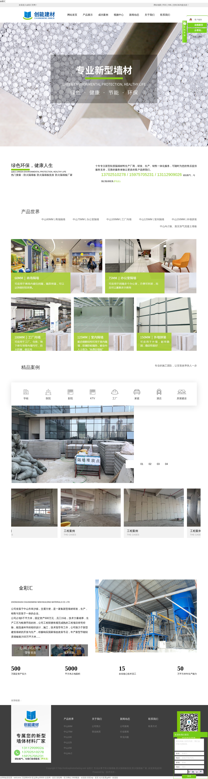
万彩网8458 (26, 778)
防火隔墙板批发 (45, 175)
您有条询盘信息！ (181, 5)
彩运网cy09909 (38, 778)
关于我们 (150, 14)
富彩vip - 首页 (93, 778)
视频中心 (119, 14)
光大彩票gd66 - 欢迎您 (108, 778)
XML (170, 5)
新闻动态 (134, 14)
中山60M (68, 726)
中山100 (68, 737)
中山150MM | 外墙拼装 (184, 219)
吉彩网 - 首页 (50, 778)
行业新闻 (124, 731)
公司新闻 (124, 726)
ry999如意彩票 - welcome (10, 778)
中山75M (68, 731)
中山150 (68, 748)
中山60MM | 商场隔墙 (53, 219)
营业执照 (96, 731)
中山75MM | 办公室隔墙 (86, 219)
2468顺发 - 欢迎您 (79, 778)
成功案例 (103, 14)
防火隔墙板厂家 (63, 175)
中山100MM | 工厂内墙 (119, 219)
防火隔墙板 (30, 175)
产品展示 (88, 14)
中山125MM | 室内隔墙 (151, 219)
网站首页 (72, 14)
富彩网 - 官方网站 (63, 778)
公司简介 (96, 726)
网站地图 (157, 5)
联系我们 (165, 14)
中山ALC (68, 753)
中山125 (68, 742)
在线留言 (198, 25)
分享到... (198, 30)
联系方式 (152, 726)
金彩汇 (3, 1)
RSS (165, 5)
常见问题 (124, 737)
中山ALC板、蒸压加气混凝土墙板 (178, 226)
